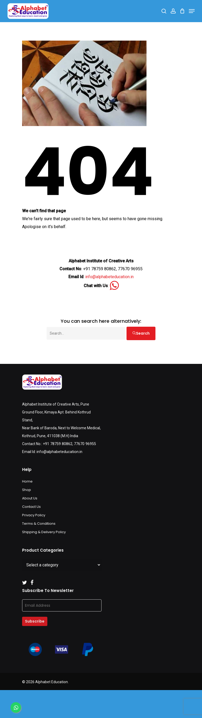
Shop (26, 489)
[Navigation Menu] (192, 11)
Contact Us (31, 506)
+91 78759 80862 (57, 444)
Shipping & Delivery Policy (44, 531)
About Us (29, 498)
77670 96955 (84, 444)
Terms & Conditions (38, 523)
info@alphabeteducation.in (109, 276)
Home (27, 481)
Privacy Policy (33, 515)
